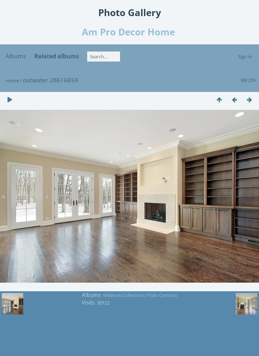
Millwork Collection (123, 295)
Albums (16, 56)
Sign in (245, 56)
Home (12, 80)
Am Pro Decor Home (130, 31)
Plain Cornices (162, 295)
